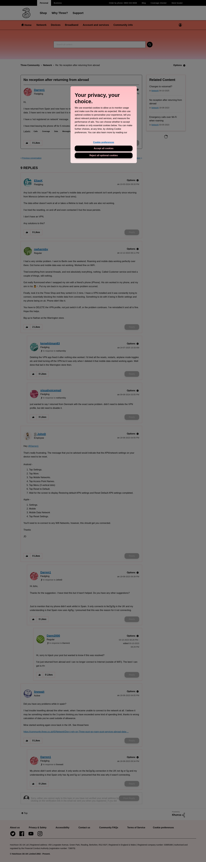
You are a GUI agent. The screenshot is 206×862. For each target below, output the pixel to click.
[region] (103, 124)
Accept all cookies (104, 148)
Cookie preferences (103, 142)
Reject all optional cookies (103, 155)
